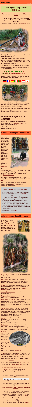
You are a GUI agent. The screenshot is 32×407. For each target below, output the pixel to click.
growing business (17, 123)
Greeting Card (18, 350)
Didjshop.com (6, 2)
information (9, 225)
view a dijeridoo (18, 387)
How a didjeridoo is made (8, 292)
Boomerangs (4, 279)
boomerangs (4, 289)
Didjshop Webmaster (8, 175)
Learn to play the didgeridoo (8, 299)
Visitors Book (4, 325)
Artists (3, 285)
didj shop (25, 395)
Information (4, 166)
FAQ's (3, 318)
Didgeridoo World (4, 332)
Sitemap (11, 360)
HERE (8, 223)
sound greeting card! (24, 23)
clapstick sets (14, 289)
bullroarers (23, 288)
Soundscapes (5, 308)
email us (16, 210)
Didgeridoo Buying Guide (8, 296)
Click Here (15, 184)
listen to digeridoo (7, 387)
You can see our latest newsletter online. (12, 367)
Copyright (26, 402)
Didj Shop (16, 10)
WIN (2, 353)
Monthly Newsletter (17, 364)
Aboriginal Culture (6, 274)
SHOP (26, 133)
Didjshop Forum (8, 369)
